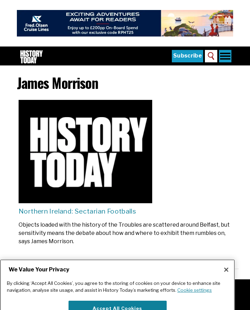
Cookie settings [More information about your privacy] (194, 296)
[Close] (226, 276)
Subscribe (187, 55)
